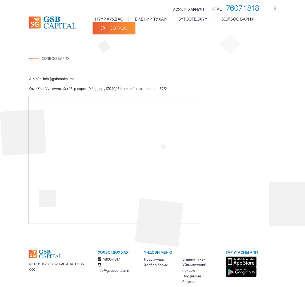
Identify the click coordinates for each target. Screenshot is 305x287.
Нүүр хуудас (109, 19)
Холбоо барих (238, 19)
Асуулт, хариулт (188, 9)
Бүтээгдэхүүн (194, 19)
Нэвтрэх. (114, 28)
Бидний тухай (151, 19)
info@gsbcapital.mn (113, 270)
